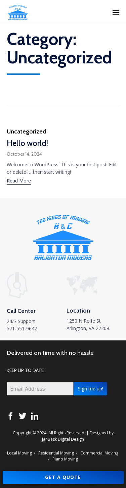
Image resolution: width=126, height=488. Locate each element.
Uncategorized (26, 131)
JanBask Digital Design (63, 439)
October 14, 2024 (24, 154)
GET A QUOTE (63, 477)
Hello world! (27, 143)
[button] (19, 181)
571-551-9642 (22, 328)
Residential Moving (56, 453)
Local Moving (19, 453)
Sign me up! (90, 388)
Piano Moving (65, 459)
